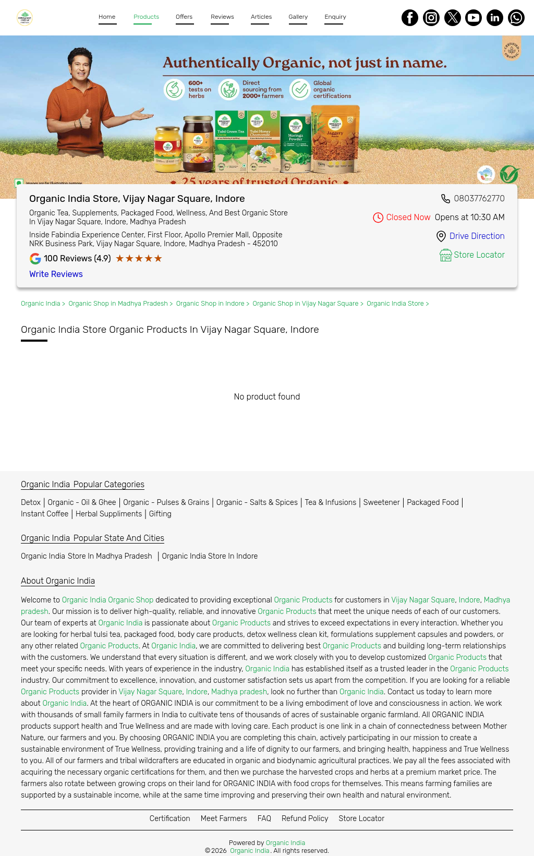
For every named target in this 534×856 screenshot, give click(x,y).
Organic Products (303, 600)
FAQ (264, 818)
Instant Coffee (44, 514)
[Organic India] (26, 17)
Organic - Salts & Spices (257, 502)
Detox (31, 502)
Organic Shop (130, 600)
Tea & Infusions (331, 502)
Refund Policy (305, 818)
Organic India (88, 556)
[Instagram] (431, 17)
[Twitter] (452, 17)
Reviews (222, 16)
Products (146, 16)
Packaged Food (433, 502)
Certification (170, 818)
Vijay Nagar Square (423, 600)
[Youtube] (473, 17)
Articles (261, 16)
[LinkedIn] (495, 17)
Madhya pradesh (239, 692)
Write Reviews (56, 274)
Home (107, 16)
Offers (184, 16)
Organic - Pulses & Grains (166, 502)
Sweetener (381, 502)
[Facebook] (409, 17)
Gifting (160, 514)
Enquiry (335, 16)
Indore (469, 600)
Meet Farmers (224, 818)
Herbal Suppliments (109, 514)
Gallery (298, 16)
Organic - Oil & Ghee (82, 502)
